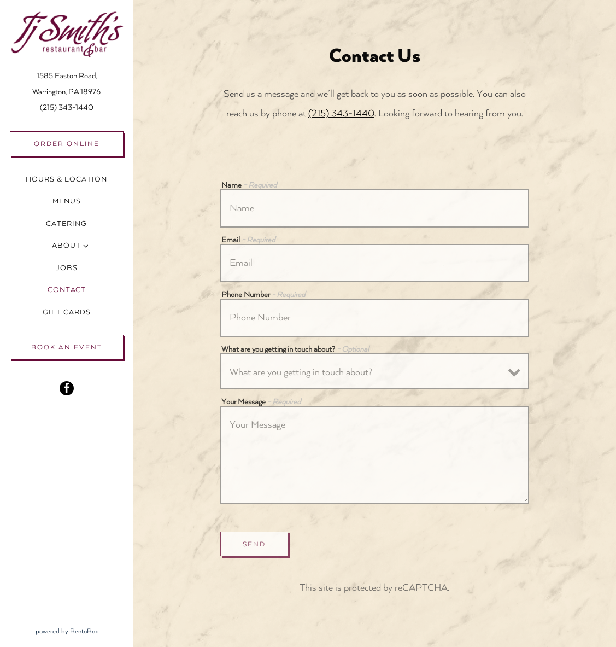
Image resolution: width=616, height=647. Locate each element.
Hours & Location (66, 179)
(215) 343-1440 (66, 107)
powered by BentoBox (84, 629)
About (66, 245)
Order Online (66, 144)
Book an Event (66, 347)
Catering (66, 223)
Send (254, 544)
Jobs (67, 268)
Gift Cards (69, 311)
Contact (67, 289)
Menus (66, 201)
